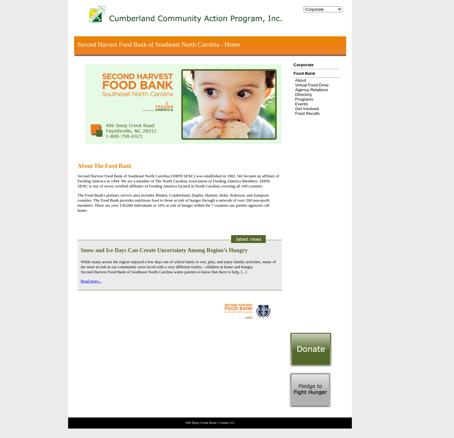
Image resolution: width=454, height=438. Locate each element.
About (300, 80)
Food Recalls (307, 113)
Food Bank (304, 73)
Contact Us (226, 422)
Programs (304, 99)
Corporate (304, 64)
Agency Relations (311, 89)
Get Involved (307, 108)
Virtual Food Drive (312, 85)
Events (301, 104)
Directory (303, 94)
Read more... (91, 281)
